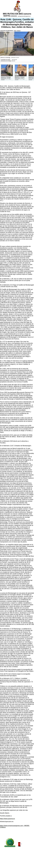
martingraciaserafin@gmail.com (23, 16)
